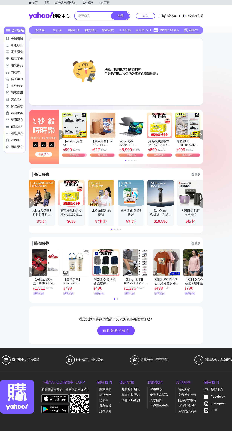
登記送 (57, 30)
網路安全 (105, 394)
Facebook (218, 396)
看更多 (142, 30)
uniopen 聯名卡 (166, 30)
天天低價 (125, 30)
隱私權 (103, 400)
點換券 (40, 30)
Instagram (218, 403)
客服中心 (156, 389)
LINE (214, 410)
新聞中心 (217, 390)
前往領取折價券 (116, 330)
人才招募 (156, 400)
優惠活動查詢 (131, 400)
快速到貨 (108, 30)
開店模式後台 (187, 400)
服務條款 (105, 405)
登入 (145, 15)
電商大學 (184, 389)
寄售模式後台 (187, 394)
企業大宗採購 (159, 394)
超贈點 (191, 30)
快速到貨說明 (187, 405)
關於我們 (105, 389)
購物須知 (105, 411)
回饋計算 (74, 30)
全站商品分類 (187, 411)
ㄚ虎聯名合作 (159, 405)
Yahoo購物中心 (49, 15)
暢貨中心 (91, 30)
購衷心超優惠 (131, 394)
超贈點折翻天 (131, 389)
